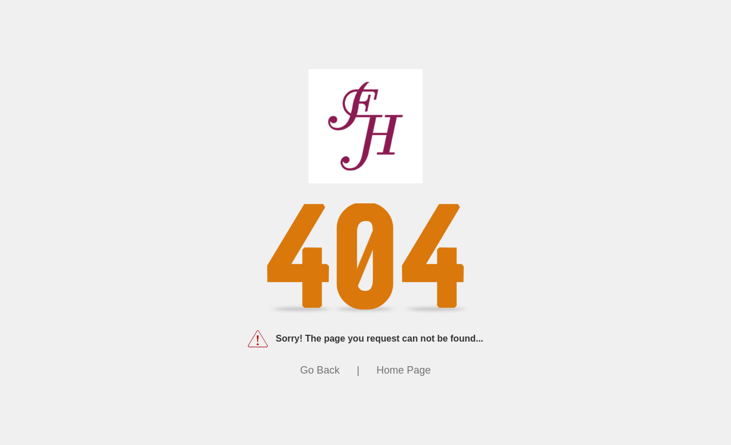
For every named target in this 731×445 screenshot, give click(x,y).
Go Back (320, 370)
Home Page (403, 370)
